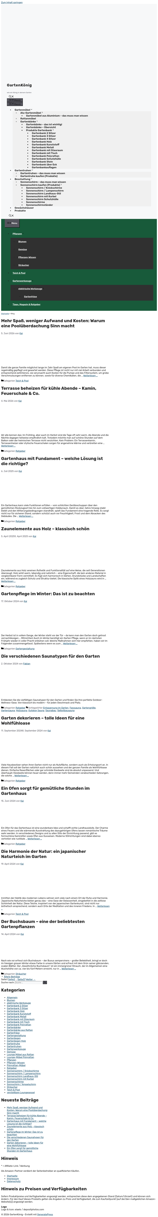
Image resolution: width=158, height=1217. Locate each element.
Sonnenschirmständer (39, 204)
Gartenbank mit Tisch (18, 1022)
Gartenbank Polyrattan (19, 1024)
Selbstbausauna (65, 710)
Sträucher (23, 265)
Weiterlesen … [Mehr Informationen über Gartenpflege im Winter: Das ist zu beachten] (70, 643)
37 (22, 979)
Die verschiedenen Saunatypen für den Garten (50, 656)
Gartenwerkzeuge (24, 281)
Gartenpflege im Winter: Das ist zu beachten (48, 593)
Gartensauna (8, 710)
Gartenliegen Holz (16, 1041)
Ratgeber (21, 451)
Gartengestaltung (25, 648)
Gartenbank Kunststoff (19, 1014)
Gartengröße (89, 707)
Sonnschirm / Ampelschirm (21, 1084)
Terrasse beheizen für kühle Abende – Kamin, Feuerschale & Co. (27, 1117)
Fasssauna (75, 707)
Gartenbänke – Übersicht (41, 127)
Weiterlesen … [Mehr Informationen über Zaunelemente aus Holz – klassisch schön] (8, 581)
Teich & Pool (19, 273)
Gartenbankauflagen (44, 167)
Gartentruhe (13, 1043)
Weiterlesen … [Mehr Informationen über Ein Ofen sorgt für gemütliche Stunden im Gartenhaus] (35, 838)
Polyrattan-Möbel (16, 1065)
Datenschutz (14, 1181)
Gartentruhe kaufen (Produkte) (39, 176)
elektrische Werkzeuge (32, 288)
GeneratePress (45, 1214)
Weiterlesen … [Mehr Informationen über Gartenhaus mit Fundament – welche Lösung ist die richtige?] (26, 516)
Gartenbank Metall (16, 1016)
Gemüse (22, 249)
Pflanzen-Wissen (27, 257)
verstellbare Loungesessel (21, 1092)
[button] (11, 96)
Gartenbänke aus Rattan (20, 1030)
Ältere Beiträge (12, 976)
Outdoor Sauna (36, 710)
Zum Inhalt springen (12, 2)
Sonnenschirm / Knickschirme (23, 1070)
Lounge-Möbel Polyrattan (20, 1057)
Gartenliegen (14, 1038)
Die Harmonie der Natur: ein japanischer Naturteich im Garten (43, 854)
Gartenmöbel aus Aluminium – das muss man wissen (57, 115)
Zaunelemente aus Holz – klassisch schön (45, 528)
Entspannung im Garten (55, 707)
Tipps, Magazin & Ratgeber (26, 304)
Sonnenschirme (15, 1081)
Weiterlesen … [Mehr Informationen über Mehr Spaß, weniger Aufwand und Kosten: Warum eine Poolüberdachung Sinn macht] (90, 375)
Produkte (20, 210)
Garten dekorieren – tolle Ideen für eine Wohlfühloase (25, 1144)
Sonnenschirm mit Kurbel (20, 1079)
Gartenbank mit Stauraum (20, 1019)
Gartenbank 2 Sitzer (17, 1005)
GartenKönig (19, 85)
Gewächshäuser (24, 207)
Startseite (5, 314)
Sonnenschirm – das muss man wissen (43, 182)
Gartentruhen (14, 1046)
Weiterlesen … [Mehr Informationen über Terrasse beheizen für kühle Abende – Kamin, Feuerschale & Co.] (8, 446)
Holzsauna (21, 710)
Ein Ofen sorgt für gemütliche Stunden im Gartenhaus (22, 1149)
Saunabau (50, 710)
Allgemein (12, 997)
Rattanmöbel (28, 118)
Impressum (13, 1178)
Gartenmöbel (25, 109)
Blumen (22, 241)
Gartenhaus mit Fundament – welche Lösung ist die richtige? (26, 1122)
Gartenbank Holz (16, 1011)
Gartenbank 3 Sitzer (17, 1008)
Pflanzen (19, 233)
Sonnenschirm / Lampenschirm (24, 1073)
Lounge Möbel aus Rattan (20, 1054)
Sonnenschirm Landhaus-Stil (22, 1076)
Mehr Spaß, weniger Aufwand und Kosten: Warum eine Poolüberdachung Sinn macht (53, 323)
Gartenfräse (30, 296)
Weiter (30, 979)
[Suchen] (45, 982)
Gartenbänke (14, 1027)
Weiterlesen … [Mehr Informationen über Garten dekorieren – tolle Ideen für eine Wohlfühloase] (21, 775)
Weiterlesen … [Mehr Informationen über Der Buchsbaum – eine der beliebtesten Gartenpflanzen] (69, 968)
